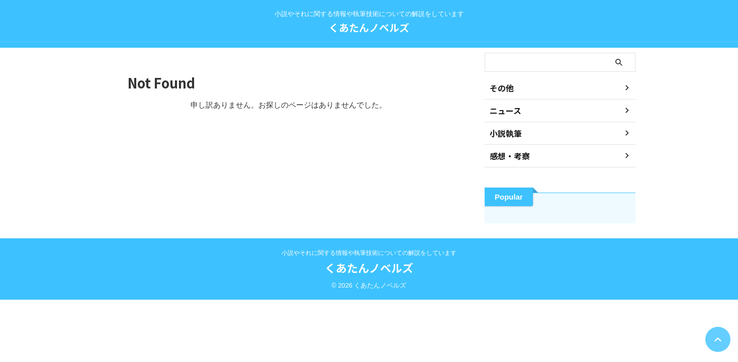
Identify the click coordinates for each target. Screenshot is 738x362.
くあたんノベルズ (369, 27)
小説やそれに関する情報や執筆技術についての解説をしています (369, 252)
